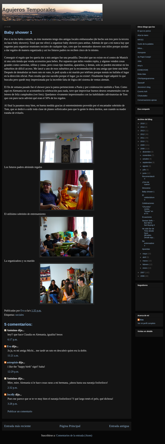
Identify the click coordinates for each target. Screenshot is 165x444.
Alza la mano (143, 35)
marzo (145, 261)
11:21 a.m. (13, 355)
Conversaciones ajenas (147, 100)
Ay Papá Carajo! (144, 57)
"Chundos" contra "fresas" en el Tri (147, 210)
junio (145, 173)
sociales (19, 314)
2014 (142, 127)
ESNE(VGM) (143, 70)
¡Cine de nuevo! (146, 183)
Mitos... (140, 48)
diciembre (147, 152)
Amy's (140, 66)
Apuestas (146, 249)
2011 (142, 138)
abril (145, 257)
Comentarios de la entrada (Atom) (74, 435)
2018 (142, 123)
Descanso (146, 188)
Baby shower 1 (148, 192)
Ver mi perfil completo (146, 323)
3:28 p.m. (13, 403)
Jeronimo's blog (144, 87)
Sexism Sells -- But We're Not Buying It (148, 223)
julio (144, 170)
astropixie (12, 362)
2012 (142, 134)
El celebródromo (148, 197)
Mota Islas (142, 74)
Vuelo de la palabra (145, 44)
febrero (146, 264)
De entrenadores (148, 243)
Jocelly (11, 394)
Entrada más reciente (17, 426)
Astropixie (142, 52)
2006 (142, 276)
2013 (142, 131)
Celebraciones (148, 203)
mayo (145, 254)
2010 (142, 141)
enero (145, 268)
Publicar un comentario (20, 411)
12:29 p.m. (13, 371)
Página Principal (70, 426)
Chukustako (142, 96)
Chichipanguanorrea (146, 78)
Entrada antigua (119, 426)
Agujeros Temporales (29, 10)
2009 (142, 145)
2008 (142, 149)
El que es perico (144, 31)
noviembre (147, 155)
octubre (146, 159)
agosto (146, 166)
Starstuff (141, 83)
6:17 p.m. (13, 339)
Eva (9, 346)
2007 (142, 272)
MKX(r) (140, 40)
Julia (139, 61)
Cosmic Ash (142, 91)
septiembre (147, 162)
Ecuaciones (147, 217)
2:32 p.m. (13, 387)
